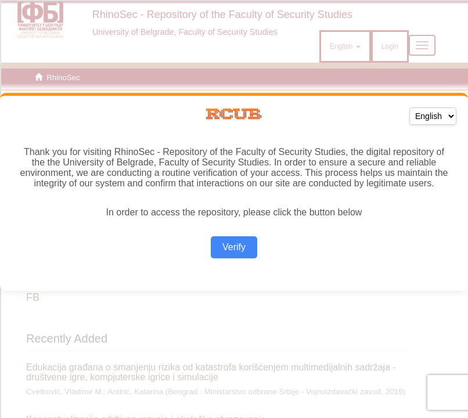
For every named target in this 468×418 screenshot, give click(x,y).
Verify (234, 247)
